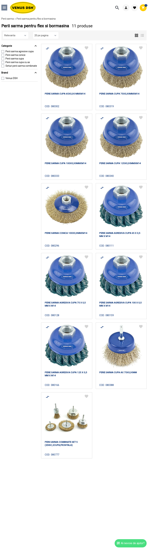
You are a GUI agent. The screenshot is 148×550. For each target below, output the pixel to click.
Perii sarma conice (15, 55)
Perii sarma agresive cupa (20, 51)
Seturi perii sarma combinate (21, 65)
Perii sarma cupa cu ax (18, 62)
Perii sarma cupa (15, 58)
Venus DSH (12, 78)
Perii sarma (7, 18)
